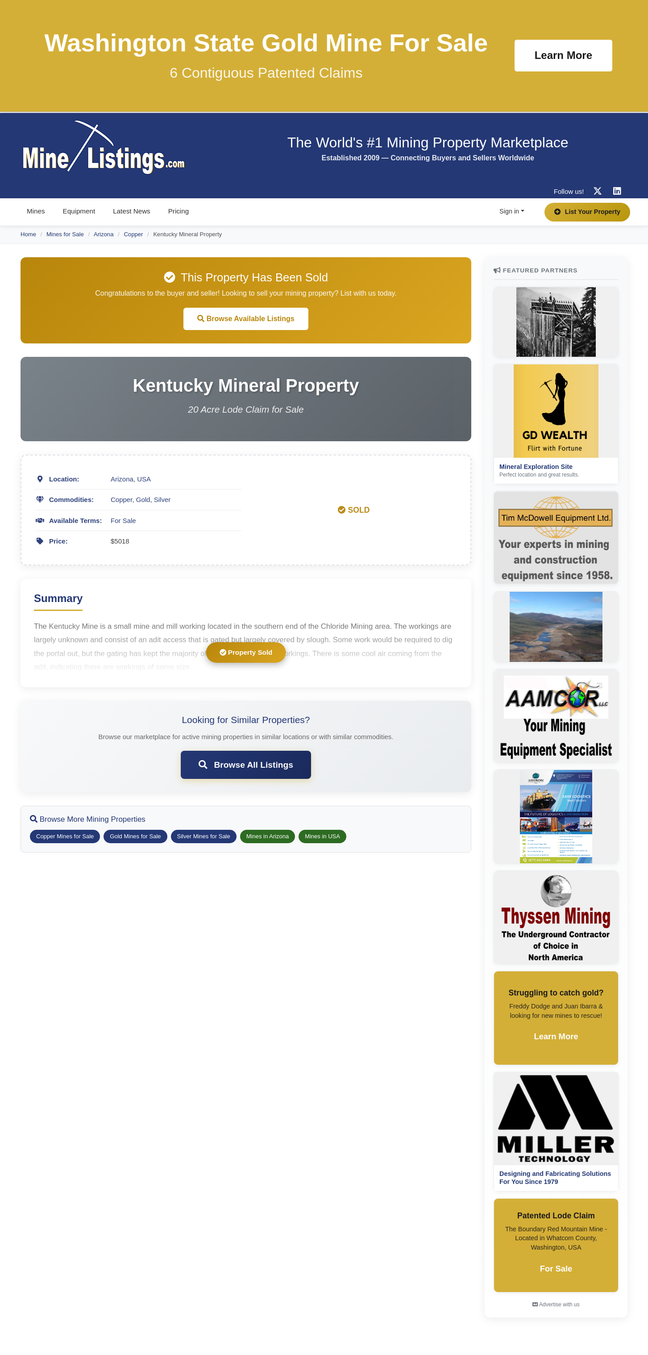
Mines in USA (322, 836)
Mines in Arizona (267, 836)
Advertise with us (555, 1304)
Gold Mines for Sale (135, 836)
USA (144, 479)
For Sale (123, 520)
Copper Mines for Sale (65, 836)
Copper (133, 234)
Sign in (509, 211)
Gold (143, 499)
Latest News (131, 211)
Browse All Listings (246, 765)
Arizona (103, 234)
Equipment (79, 211)
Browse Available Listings (246, 318)
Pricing (178, 211)
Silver (162, 499)
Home (28, 234)
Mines (36, 211)
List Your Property (587, 211)
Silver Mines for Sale (203, 836)
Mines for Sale (65, 234)
